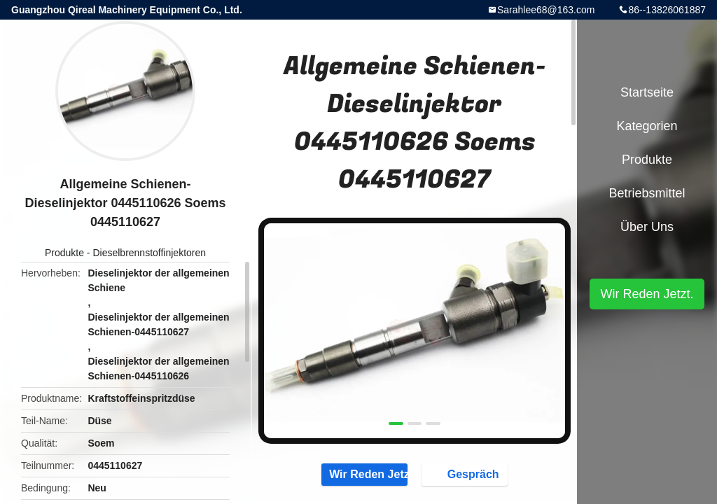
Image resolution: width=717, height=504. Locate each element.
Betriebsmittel (646, 193)
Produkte (64, 252)
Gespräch (466, 474)
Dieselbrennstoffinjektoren (149, 252)
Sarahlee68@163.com (546, 9)
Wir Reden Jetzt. (364, 474)
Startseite (647, 92)
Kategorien (646, 126)
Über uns (647, 227)
